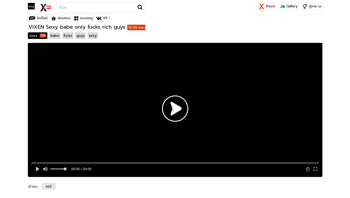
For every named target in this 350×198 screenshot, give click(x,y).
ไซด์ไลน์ (42, 18)
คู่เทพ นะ (315, 6)
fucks (68, 35)
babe (54, 35)
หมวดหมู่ (86, 18)
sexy (93, 35)
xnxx (37, 35)
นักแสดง (64, 18)
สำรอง (267, 6)
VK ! (106, 18)
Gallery (289, 6)
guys (80, 35)
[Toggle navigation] (33, 6)
